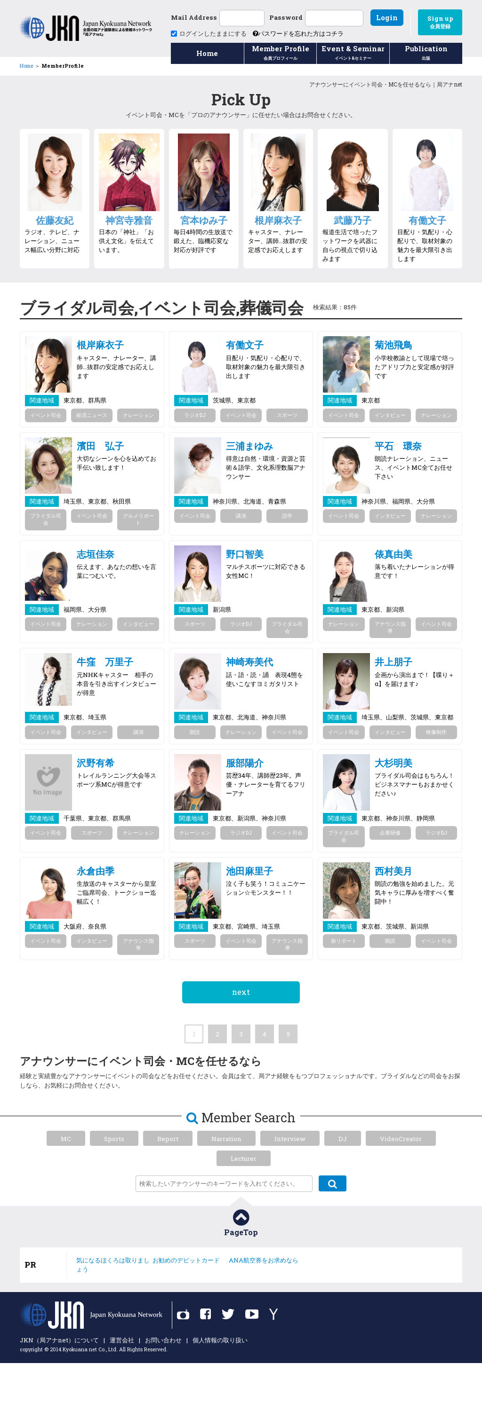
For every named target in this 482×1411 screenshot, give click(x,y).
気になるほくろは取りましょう (113, 1264)
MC (66, 1139)
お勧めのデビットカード (186, 1260)
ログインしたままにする (209, 33)
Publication (426, 53)
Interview (289, 1139)
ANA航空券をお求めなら (263, 1260)
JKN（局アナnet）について (59, 1340)
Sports (114, 1139)
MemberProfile (62, 66)
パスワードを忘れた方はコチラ (298, 33)
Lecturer (244, 1158)
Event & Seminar (353, 53)
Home (207, 53)
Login (387, 17)
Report (167, 1139)
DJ (342, 1139)
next (241, 992)
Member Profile (280, 53)
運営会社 (122, 1340)
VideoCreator (401, 1139)
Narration (226, 1139)
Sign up (440, 22)
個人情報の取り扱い (220, 1340)
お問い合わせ (163, 1340)
